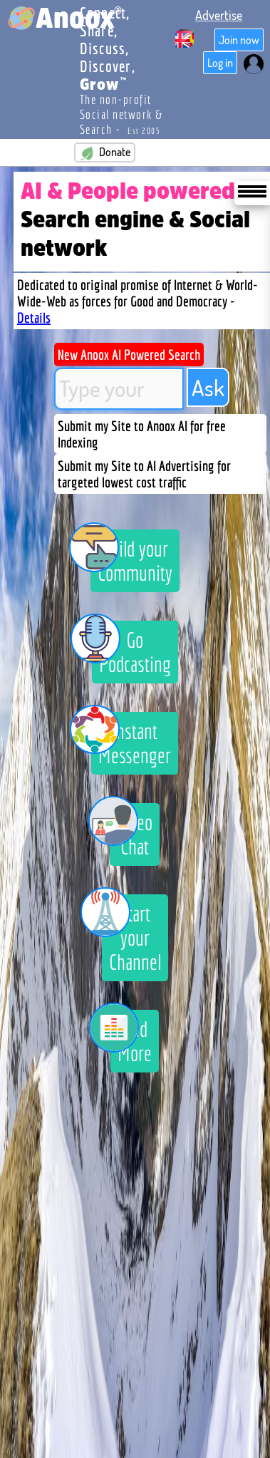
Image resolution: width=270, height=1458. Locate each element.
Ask (208, 387)
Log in (220, 63)
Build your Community (131, 557)
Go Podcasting (131, 648)
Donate (104, 152)
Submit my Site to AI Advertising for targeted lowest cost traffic (144, 473)
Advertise (218, 15)
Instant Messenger (131, 739)
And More (131, 1037)
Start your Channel (131, 934)
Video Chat (131, 831)
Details (34, 317)
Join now (239, 40)
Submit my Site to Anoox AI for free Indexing (142, 434)
